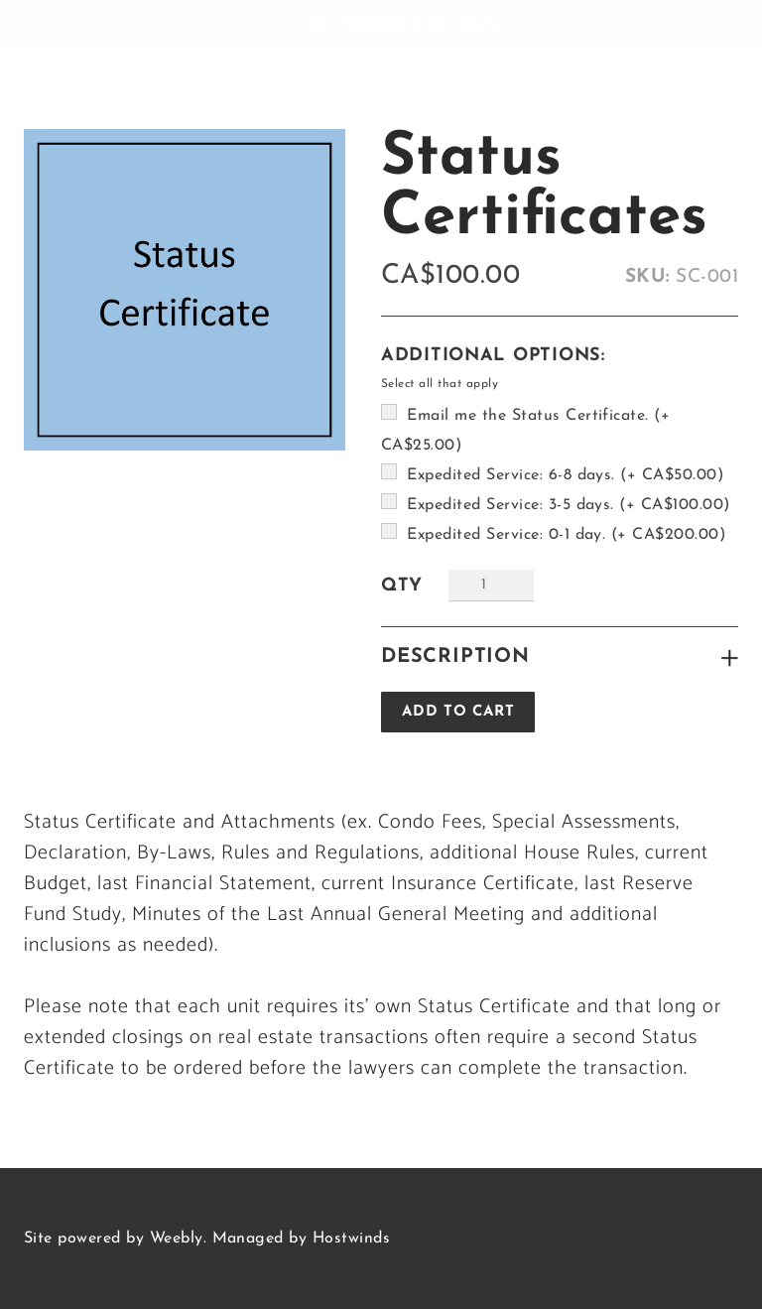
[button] (458, 712)
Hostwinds (351, 1238)
